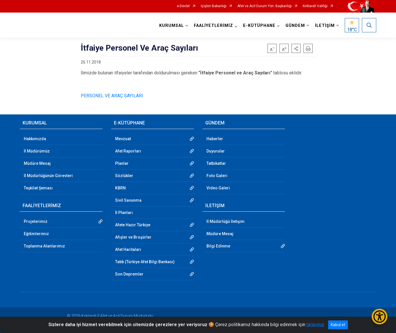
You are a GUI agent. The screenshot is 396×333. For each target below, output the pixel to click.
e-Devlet (183, 6)
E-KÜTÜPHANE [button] (259, 25)
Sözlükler (124, 175)
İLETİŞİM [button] (325, 25)
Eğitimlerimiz (36, 233)
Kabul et (338, 324)
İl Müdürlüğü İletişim (225, 221)
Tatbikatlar (216, 163)
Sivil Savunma (128, 200)
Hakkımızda (35, 138)
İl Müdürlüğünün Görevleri (48, 175)
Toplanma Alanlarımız (44, 246)
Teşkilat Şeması (38, 188)
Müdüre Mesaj (37, 163)
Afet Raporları (128, 151)
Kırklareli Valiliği (315, 6)
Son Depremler (129, 274)
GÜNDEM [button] (295, 25)
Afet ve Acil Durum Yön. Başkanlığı (264, 6)
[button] (296, 48)
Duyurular (215, 151)
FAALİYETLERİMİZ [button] (213, 25)
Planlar (122, 163)
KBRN (120, 188)
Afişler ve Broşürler (133, 237)
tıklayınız (315, 324)
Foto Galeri (216, 175)
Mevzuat (123, 138)
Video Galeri (218, 188)
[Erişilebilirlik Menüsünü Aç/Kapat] (379, 316)
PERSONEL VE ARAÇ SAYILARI (112, 95)
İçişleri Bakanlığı (213, 6)
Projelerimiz (36, 221)
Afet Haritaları (128, 249)
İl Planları (124, 212)
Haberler (214, 138)
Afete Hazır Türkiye (132, 225)
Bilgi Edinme (218, 246)
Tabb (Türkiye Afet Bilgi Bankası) (145, 261)
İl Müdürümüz (37, 151)
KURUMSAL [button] (171, 25)
